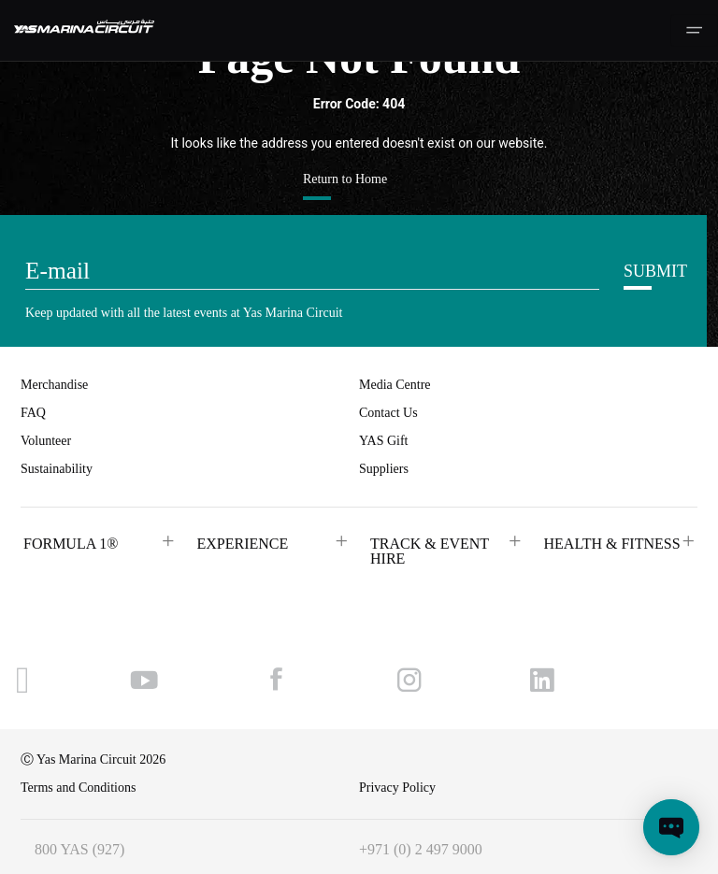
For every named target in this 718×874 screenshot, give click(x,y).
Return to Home (345, 179)
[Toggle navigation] (694, 30)
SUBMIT (655, 271)
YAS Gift (384, 441)
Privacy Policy (397, 788)
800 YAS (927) (79, 849)
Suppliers (384, 469)
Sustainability (57, 469)
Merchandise (54, 385)
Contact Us (388, 413)
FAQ (33, 413)
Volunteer (46, 441)
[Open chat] (671, 827)
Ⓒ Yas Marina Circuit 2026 (93, 759)
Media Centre (395, 385)
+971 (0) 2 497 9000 (420, 849)
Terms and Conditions (78, 788)
